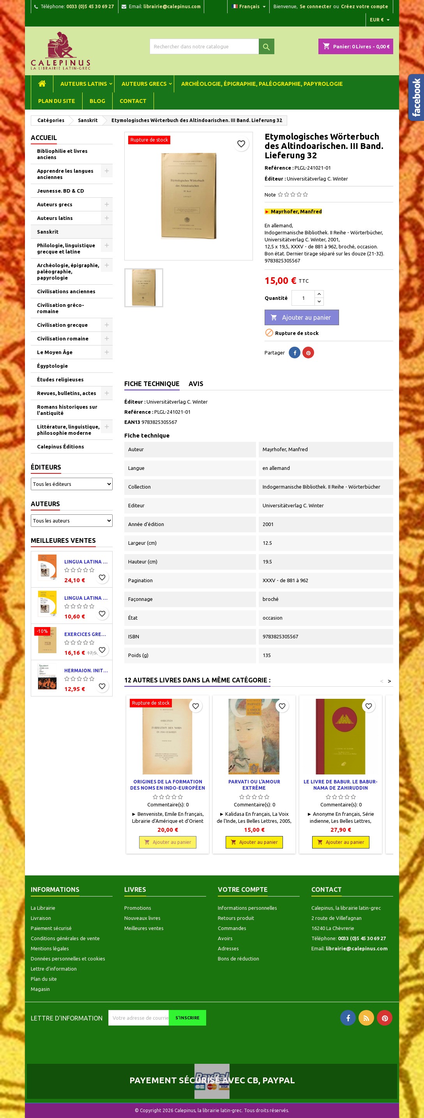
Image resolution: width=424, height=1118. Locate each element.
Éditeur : (275, 178)
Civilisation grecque (62, 325)
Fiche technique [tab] (152, 383)
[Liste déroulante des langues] (249, 6)
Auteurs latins (83, 84)
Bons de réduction (238, 958)
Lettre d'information (54, 968)
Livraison (41, 918)
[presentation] (173, 1041)
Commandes (232, 928)
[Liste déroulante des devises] (381, 20)
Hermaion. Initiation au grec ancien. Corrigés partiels (86, 670)
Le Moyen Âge (54, 352)
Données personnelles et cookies (68, 958)
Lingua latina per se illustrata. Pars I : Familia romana (86, 561)
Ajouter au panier (300, 318)
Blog (97, 101)
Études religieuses (60, 379)
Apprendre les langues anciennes (65, 174)
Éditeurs (46, 467)
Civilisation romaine (62, 338)
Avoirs (225, 938)
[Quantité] (303, 298)
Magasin (40, 989)
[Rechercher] (212, 46)
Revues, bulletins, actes (66, 393)
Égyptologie (52, 366)
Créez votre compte (364, 6)
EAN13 (132, 422)
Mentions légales (50, 948)
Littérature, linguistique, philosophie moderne (68, 430)
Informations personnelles (247, 908)
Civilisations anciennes (66, 291)
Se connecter (315, 6)
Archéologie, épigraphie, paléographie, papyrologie (262, 84)
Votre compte (243, 889)
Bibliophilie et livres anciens (62, 154)
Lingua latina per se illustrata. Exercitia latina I (86, 598)
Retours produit (236, 918)
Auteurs (45, 503)
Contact (133, 101)
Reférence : (279, 167)
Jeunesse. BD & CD (60, 190)
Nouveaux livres (142, 918)
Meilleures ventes (63, 540)
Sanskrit (47, 231)
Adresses (228, 948)
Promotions (137, 908)
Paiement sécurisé (51, 928)
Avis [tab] (196, 383)
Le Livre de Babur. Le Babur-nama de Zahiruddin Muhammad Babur (341, 788)
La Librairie (43, 908)
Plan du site (56, 101)
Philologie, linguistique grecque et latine (66, 248)
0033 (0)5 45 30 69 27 (90, 6)
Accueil (44, 137)
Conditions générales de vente (65, 938)
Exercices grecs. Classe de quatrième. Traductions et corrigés (86, 634)
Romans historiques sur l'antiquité (67, 410)
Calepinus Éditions (60, 446)
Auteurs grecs (144, 84)
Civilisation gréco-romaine (60, 308)
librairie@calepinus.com (172, 6)
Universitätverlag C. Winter (177, 401)
